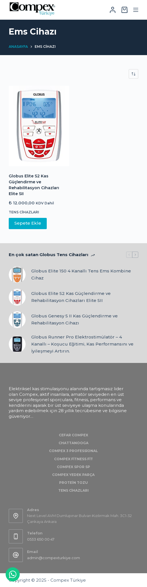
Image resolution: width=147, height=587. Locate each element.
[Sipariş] (133, 74)
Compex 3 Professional (73, 451)
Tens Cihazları (24, 212)
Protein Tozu (73, 482)
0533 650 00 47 (40, 539)
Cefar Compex (73, 435)
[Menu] (135, 9)
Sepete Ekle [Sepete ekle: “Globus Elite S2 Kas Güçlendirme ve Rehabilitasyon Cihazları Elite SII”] (27, 223)
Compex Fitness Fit (73, 459)
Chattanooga (73, 443)
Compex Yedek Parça (73, 475)
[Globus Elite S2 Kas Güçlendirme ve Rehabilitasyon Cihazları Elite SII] (39, 126)
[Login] (113, 10)
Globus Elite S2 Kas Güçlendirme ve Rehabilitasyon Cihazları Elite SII (71, 297)
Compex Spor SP (73, 467)
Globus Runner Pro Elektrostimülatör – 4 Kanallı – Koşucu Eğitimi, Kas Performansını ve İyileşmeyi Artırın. (82, 344)
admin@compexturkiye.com (53, 558)
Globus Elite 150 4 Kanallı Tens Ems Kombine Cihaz (81, 274)
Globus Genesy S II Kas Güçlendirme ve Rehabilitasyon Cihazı (74, 319)
